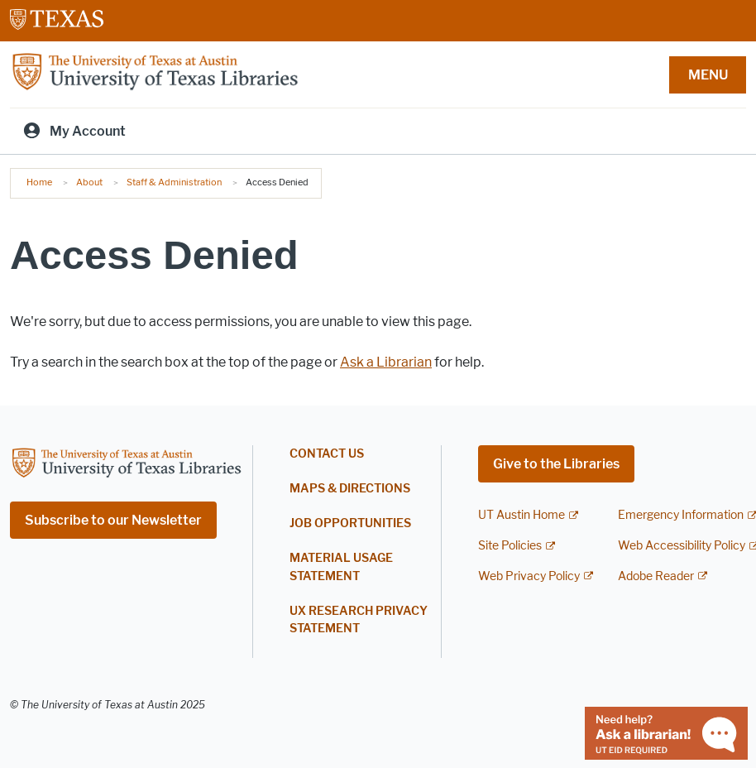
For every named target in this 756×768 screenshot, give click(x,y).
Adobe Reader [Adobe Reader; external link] (656, 576)
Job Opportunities (350, 523)
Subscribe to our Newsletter (113, 520)
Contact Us (326, 454)
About (89, 182)
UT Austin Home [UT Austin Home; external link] (521, 515)
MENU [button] (708, 75)
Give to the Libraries (556, 464)
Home (39, 182)
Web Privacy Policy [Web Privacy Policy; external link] (529, 576)
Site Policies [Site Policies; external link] (510, 546)
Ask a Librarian (386, 362)
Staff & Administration (174, 182)
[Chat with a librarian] (666, 732)
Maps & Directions (349, 489)
